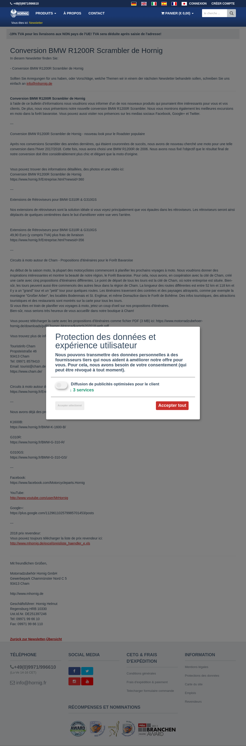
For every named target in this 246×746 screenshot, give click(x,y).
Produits (46, 13)
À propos (72, 13)
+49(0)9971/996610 (26, 3)
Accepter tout (172, 405)
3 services (82, 390)
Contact (96, 13)
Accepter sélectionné (70, 405)
